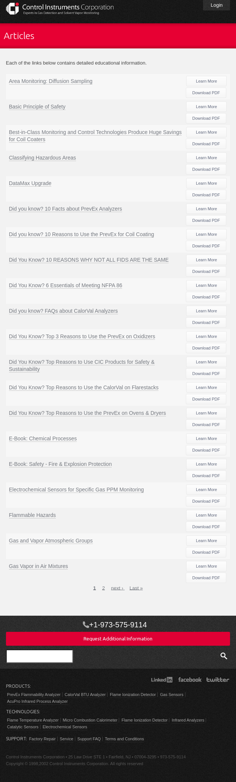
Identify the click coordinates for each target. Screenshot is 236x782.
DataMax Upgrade (30, 183)
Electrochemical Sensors (65, 727)
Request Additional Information (118, 638)
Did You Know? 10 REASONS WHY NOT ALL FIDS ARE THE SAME (89, 260)
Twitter (218, 679)
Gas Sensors (171, 694)
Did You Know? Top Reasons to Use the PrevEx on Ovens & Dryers (87, 413)
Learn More (206, 81)
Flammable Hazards (32, 515)
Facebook (190, 679)
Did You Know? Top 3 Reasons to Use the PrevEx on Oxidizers (82, 336)
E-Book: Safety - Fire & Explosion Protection (60, 464)
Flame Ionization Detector (133, 694)
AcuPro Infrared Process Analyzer (37, 701)
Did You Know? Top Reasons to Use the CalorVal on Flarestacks (84, 387)
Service (66, 739)
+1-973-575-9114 (118, 624)
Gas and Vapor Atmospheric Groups (51, 541)
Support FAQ (89, 739)
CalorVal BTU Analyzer (85, 694)
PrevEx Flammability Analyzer (34, 694)
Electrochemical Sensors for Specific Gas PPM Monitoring (76, 490)
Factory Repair (42, 739)
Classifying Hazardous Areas (42, 158)
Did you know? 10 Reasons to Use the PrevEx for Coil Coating (81, 234)
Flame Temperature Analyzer (33, 720)
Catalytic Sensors (23, 727)
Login (217, 5)
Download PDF (206, 92)
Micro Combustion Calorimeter (90, 720)
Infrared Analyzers (188, 720)
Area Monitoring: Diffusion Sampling (51, 81)
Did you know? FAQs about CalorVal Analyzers (63, 311)
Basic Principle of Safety (37, 107)
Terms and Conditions (124, 739)
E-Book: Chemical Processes (43, 438)
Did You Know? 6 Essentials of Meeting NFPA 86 (65, 285)
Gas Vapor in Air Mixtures (38, 566)
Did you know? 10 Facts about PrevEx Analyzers (65, 209)
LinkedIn (161, 679)
